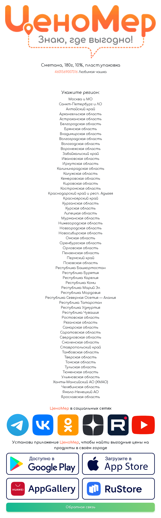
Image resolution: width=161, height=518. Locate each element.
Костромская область (80, 188)
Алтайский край (80, 109)
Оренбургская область (80, 243)
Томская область (80, 362)
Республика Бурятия (80, 273)
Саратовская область (80, 332)
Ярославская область (80, 397)
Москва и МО (80, 99)
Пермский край (80, 258)
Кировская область (80, 183)
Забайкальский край (80, 154)
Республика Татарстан (80, 303)
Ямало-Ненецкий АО (80, 392)
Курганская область (80, 203)
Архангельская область (80, 114)
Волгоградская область (80, 139)
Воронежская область (81, 149)
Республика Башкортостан (80, 268)
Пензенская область (80, 253)
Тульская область (80, 367)
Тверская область (80, 357)
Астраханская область (81, 119)
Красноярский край (80, 198)
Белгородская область (80, 124)
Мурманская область (80, 218)
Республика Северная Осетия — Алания (80, 298)
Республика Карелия (80, 278)
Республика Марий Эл (80, 288)
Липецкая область (80, 213)
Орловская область (80, 248)
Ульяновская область (80, 377)
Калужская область (80, 174)
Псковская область (80, 263)
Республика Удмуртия (80, 308)
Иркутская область (80, 164)
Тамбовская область (80, 352)
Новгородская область (81, 228)
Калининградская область (80, 169)
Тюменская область (80, 372)
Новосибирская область (80, 233)
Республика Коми (81, 283)
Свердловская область (80, 337)
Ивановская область (80, 159)
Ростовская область (80, 317)
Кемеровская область (80, 179)
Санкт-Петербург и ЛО (80, 104)
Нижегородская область (80, 223)
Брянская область (80, 129)
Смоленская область (80, 342)
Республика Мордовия (80, 293)
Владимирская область (80, 134)
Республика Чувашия (80, 313)
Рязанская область (80, 322)
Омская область (80, 238)
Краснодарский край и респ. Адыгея (80, 193)
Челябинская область (80, 387)
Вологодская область (80, 144)
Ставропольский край (80, 347)
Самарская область (80, 327)
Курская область (80, 208)
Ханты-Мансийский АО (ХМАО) (80, 382)
